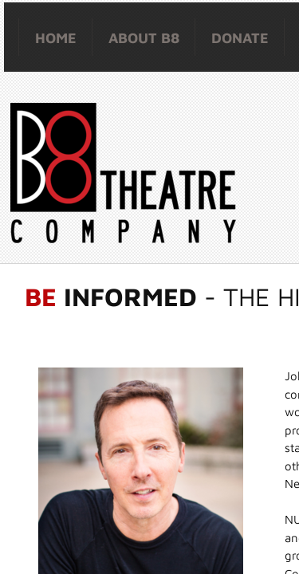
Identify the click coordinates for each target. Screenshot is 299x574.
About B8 (143, 37)
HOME (56, 37)
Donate (240, 37)
